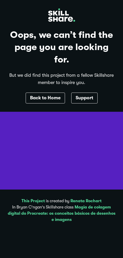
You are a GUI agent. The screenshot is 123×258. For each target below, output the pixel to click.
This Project (33, 201)
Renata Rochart (86, 201)
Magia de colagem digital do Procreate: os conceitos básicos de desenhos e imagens (61, 213)
